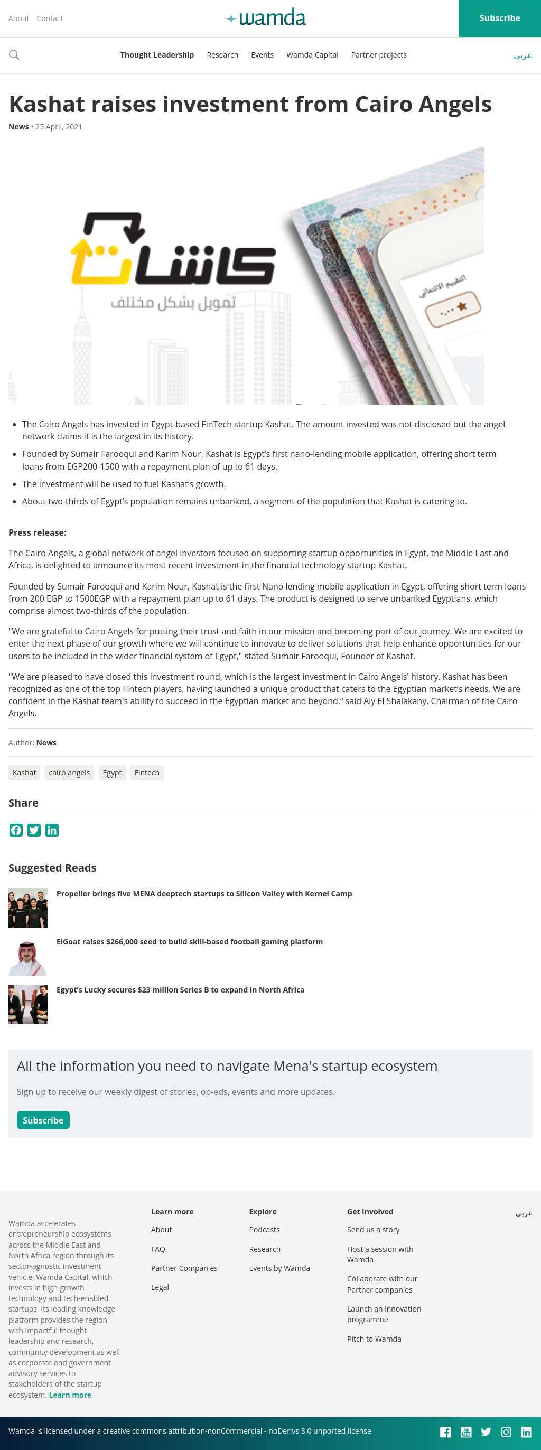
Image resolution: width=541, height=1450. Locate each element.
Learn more (70, 1395)
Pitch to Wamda (374, 1339)
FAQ (158, 1249)
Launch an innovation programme (384, 1314)
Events (262, 55)
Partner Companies (184, 1268)
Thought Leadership (157, 55)
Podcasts (264, 1229)
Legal (160, 1287)
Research (222, 55)
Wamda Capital (312, 55)
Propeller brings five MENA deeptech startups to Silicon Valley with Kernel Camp (204, 893)
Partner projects (379, 55)
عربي (523, 55)
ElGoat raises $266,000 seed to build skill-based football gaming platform (190, 942)
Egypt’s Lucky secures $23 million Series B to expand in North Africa (181, 990)
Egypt (112, 773)
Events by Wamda (280, 1268)
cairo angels (69, 773)
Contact (49, 18)
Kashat (24, 773)
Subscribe (500, 18)
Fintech (147, 773)
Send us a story (373, 1229)
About (18, 18)
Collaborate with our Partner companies (382, 1284)
